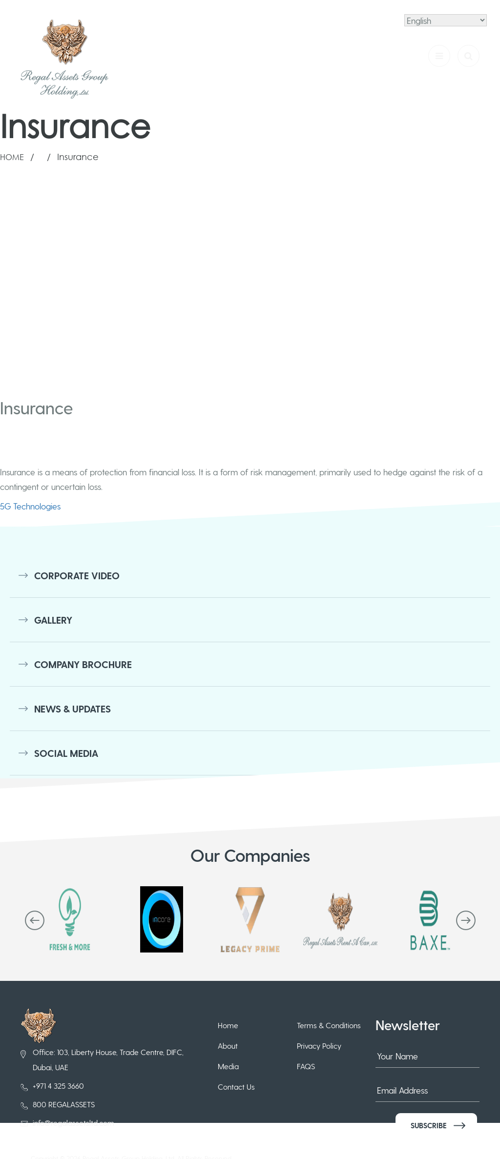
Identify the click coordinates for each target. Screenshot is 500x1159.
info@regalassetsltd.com (73, 1122)
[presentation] (34, 920)
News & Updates (72, 708)
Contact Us (236, 1086)
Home (12, 157)
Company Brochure (83, 664)
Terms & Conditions (329, 1025)
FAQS (306, 1066)
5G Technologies (30, 506)
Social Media (66, 753)
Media (228, 1066)
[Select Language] (445, 20)
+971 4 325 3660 (58, 1085)
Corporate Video (77, 575)
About (228, 1045)
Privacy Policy (319, 1045)
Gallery (53, 620)
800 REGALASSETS (64, 1104)
